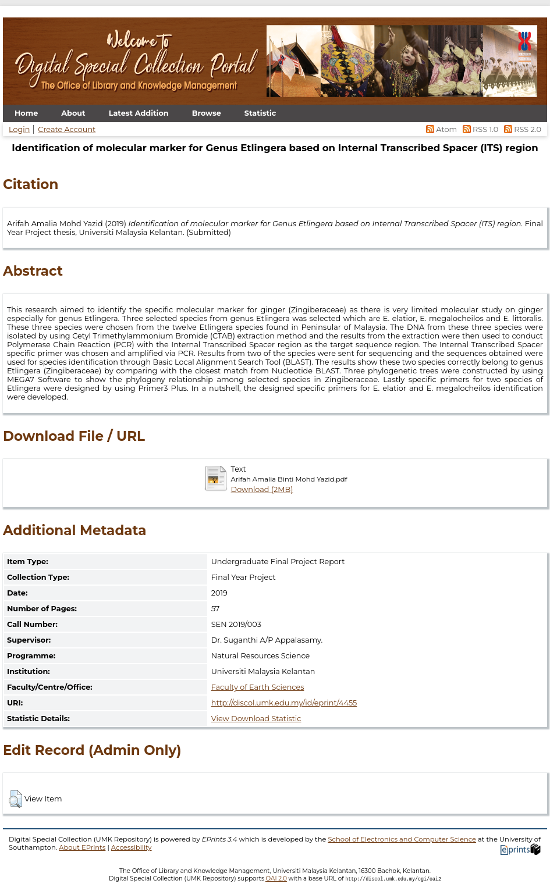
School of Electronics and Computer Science (402, 839)
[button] (15, 799)
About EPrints (82, 847)
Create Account (66, 129)
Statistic (260, 113)
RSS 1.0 (479, 129)
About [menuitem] (73, 113)
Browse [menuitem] (206, 113)
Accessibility (131, 847)
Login (19, 129)
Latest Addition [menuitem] (139, 113)
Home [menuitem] (26, 113)
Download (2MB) (262, 489)
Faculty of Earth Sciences (257, 687)
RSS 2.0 (520, 129)
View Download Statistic (256, 718)
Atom (441, 129)
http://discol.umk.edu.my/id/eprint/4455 (284, 702)
